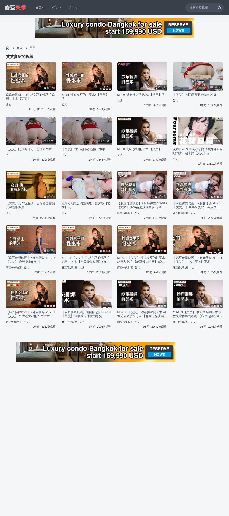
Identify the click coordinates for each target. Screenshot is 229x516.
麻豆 (19, 48)
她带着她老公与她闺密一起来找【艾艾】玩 (86, 205)
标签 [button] (57, 7)
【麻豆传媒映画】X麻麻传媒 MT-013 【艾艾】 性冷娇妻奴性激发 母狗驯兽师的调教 (142, 205)
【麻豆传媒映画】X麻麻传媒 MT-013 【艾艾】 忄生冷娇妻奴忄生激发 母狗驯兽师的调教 (197, 205)
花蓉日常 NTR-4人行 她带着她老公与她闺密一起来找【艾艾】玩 (198, 151)
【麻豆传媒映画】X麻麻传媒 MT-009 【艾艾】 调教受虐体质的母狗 (86, 314)
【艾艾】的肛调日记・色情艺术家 (29, 149)
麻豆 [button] (40, 7)
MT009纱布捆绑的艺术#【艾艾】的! (141, 94)
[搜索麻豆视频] (204, 7)
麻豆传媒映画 (125, 213)
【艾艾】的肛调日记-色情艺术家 (83, 149)
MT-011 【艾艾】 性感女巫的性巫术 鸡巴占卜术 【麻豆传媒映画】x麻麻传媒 (86, 260)
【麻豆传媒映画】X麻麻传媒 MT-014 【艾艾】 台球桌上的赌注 (30, 259)
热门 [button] (73, 7)
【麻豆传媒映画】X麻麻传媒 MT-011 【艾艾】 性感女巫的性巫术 (197, 259)
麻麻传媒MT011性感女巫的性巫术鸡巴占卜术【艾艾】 (30, 96)
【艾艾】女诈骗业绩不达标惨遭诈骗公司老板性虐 (30, 205)
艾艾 (32, 48)
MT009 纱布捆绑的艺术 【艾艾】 (139, 149)
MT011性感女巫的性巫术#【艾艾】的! (85, 96)
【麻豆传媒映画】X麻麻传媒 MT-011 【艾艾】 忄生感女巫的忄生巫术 (30, 314)
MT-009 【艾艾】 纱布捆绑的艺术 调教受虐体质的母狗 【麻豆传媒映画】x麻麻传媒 (142, 314)
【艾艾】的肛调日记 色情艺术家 (194, 94)
